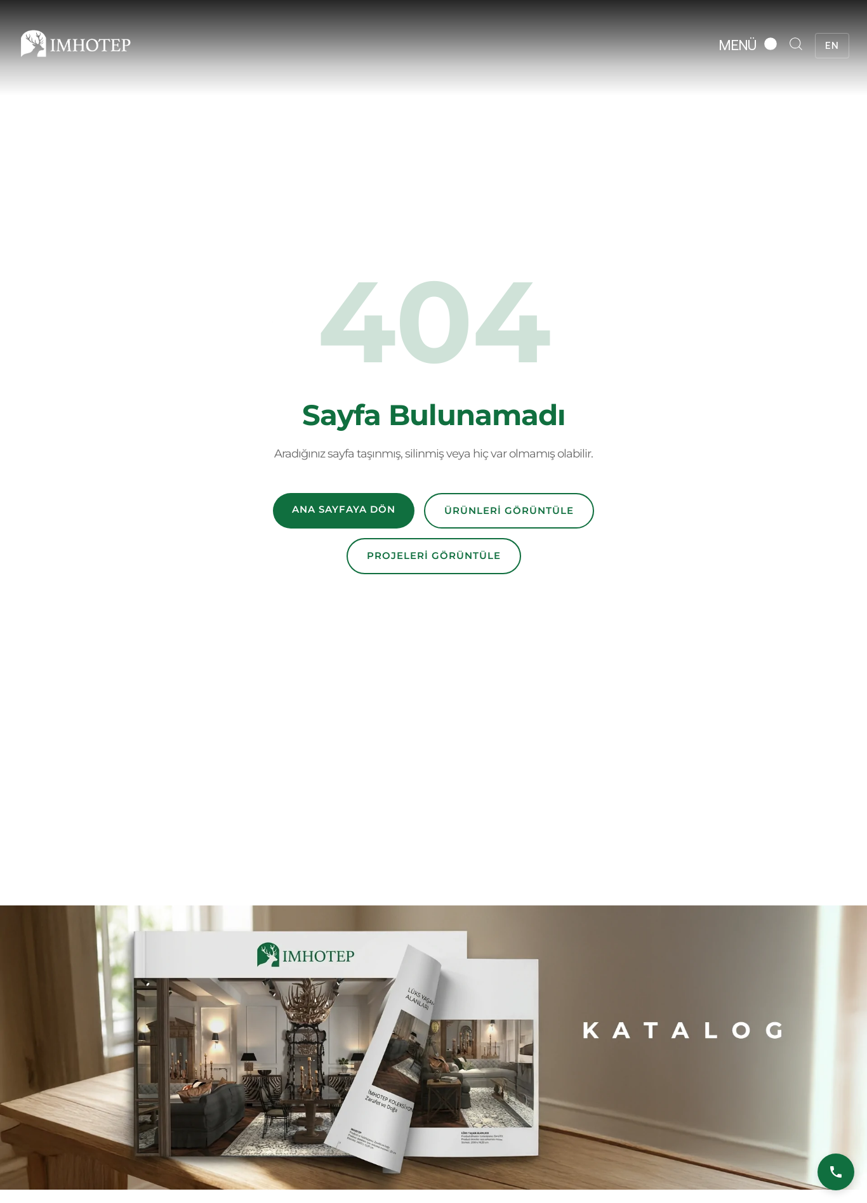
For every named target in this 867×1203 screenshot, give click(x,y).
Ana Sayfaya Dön (343, 509)
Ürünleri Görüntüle (509, 510)
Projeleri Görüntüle (434, 555)
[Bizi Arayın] (835, 1172)
